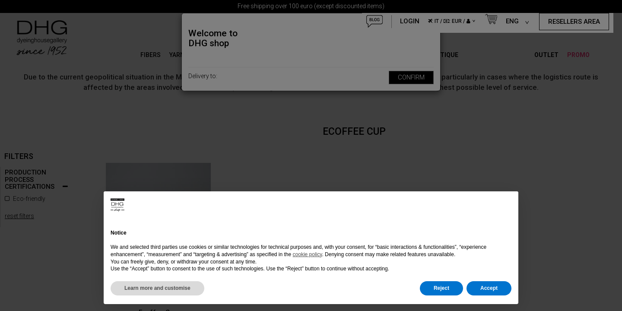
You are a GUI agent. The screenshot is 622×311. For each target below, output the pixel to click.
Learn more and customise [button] (157, 288)
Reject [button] (441, 288)
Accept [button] (489, 288)
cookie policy (307, 254)
